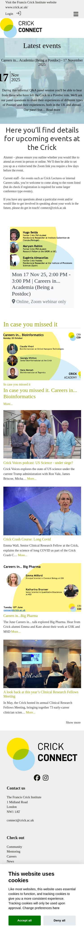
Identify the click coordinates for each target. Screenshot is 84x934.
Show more (73, 722)
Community (14, 847)
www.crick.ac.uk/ (16, 7)
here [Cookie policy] (56, 908)
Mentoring (13, 851)
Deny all (59, 920)
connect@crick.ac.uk (20, 820)
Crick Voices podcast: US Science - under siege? (38, 463)
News (10, 861)
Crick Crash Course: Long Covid (27, 539)
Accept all (24, 920)
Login (9, 13)
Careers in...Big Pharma (20, 616)
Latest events (42, 46)
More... (8, 404)
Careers (12, 856)
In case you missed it (30, 324)
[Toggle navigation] (76, 14)
